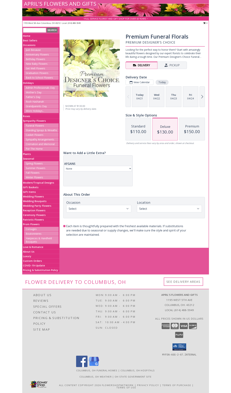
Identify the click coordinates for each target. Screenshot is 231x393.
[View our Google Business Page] (94, 366)
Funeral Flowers (35, 125)
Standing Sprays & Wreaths (41, 130)
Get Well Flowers (35, 68)
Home (26, 36)
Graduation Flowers (37, 73)
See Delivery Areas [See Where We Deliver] (183, 282)
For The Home (34, 148)
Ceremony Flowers (34, 215)
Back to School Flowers (39, 77)
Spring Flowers (34, 163)
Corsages (31, 229)
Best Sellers (30, 40)
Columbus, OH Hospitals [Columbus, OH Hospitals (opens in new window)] (138, 370)
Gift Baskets (30, 187)
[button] (179, 347)
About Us (28, 251)
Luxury (27, 256)
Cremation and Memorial (40, 144)
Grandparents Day (36, 106)
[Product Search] (34, 30)
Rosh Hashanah (35, 101)
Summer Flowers (35, 168)
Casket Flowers (34, 135)
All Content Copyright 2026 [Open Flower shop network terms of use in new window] (80, 385)
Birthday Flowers (35, 59)
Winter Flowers (34, 177)
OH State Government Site (133, 376)
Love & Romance (33, 247)
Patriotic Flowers (33, 219)
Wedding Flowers (33, 196)
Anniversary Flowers (37, 54)
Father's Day (33, 97)
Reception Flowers (34, 210)
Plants (27, 154)
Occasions (29, 45)
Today (162, 82)
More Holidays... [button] (35, 111)
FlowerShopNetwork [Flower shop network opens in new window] (118, 385)
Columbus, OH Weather (95, 376)
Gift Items (29, 192)
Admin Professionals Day (40, 87)
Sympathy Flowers (34, 120)
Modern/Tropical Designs (38, 182)
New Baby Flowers (36, 63)
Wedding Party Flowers (37, 205)
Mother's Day (33, 92)
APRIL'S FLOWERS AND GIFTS (60, 3)
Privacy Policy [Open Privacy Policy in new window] (148, 385)
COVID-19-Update (34, 265)
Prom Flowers (31, 224)
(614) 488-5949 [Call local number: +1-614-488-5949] (74, 23)
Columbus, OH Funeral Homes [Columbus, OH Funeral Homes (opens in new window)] (97, 370)
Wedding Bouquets (34, 201)
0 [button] (205, 23)
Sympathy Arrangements (40, 139)
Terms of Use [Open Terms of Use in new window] (126, 387)
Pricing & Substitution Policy (40, 270)
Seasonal (28, 158)
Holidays (28, 83)
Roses (26, 116)
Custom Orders (32, 261)
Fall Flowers (32, 172)
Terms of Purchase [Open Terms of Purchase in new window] (176, 385)
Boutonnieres (33, 233)
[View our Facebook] (81, 366)
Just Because (33, 50)
